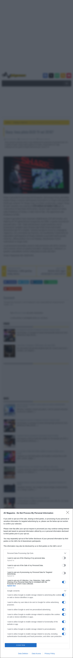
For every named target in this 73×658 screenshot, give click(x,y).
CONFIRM (20, 645)
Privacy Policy (50, 653)
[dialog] (36, 583)
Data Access (36, 653)
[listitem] (36, 553)
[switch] (64, 558)
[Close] (68, 513)
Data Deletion (23, 653)
